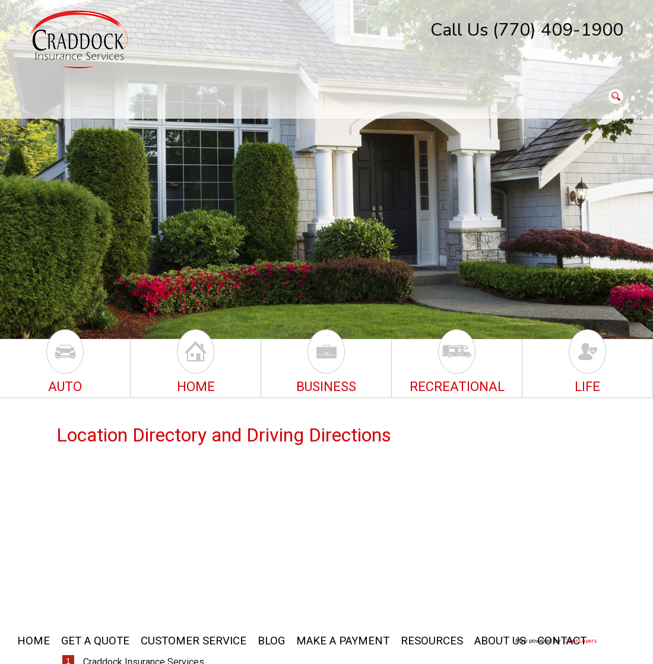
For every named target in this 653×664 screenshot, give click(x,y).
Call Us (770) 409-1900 (526, 30)
